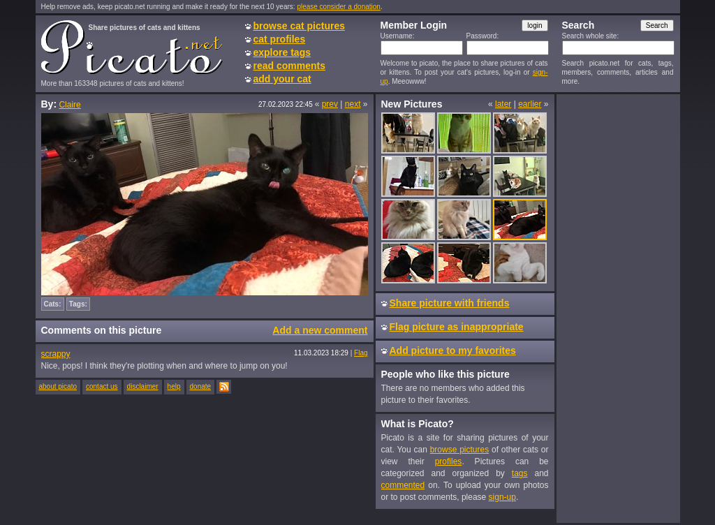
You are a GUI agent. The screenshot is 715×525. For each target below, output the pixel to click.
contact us (102, 386)
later (503, 104)
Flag (360, 353)
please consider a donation (339, 6)
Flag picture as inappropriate (457, 326)
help (174, 386)
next (353, 104)
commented (403, 485)
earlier (529, 104)
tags (520, 473)
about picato (58, 386)
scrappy (56, 354)
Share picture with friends (450, 303)
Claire (69, 105)
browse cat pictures (299, 25)
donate (201, 386)
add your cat (282, 78)
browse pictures (459, 449)
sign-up (502, 497)
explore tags (282, 52)
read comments (289, 65)
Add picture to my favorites (453, 350)
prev (330, 104)
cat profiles (279, 39)
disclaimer (143, 386)
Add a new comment (319, 330)
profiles (448, 461)
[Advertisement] (618, 307)
